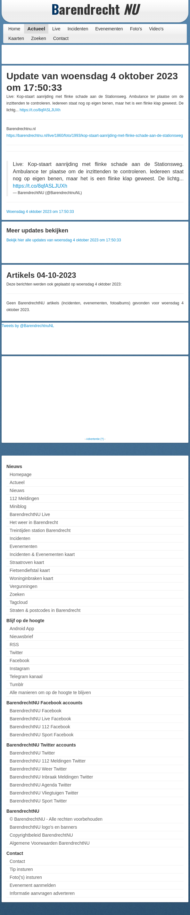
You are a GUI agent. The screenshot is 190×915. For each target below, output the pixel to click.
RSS (14, 644)
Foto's (136, 28)
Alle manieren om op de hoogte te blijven (50, 692)
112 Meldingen (24, 498)
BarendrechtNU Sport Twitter (38, 800)
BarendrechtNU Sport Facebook (41, 734)
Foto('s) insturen (26, 877)
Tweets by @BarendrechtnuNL (28, 326)
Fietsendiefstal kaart (30, 570)
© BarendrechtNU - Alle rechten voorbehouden (56, 819)
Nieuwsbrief (21, 636)
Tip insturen (21, 869)
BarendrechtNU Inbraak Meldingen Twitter (51, 776)
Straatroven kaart (27, 562)
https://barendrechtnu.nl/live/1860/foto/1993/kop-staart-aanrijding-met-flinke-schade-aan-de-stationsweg (94, 135)
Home (14, 28)
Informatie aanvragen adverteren (42, 893)
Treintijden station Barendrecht (40, 530)
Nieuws (17, 490)
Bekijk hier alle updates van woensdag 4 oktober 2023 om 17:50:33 (63, 240)
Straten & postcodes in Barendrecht (45, 610)
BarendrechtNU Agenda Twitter (40, 784)
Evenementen (109, 28)
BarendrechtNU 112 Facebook (40, 726)
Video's (156, 28)
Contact (61, 38)
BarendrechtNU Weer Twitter (38, 768)
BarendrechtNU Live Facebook (40, 718)
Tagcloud (19, 602)
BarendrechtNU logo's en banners (43, 827)
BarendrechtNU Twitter (32, 752)
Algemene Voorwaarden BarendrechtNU (50, 843)
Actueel (36, 28)
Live (56, 28)
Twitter (16, 652)
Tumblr (16, 684)
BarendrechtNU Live (30, 514)
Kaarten (16, 38)
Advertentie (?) (95, 439)
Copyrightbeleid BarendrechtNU (41, 835)
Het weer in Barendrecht (34, 522)
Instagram (19, 668)
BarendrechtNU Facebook (36, 710)
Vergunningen (23, 586)
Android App (22, 628)
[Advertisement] (135, 54)
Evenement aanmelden (33, 885)
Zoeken (38, 38)
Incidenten (78, 28)
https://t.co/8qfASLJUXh (40, 110)
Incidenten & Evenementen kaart (42, 554)
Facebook (19, 660)
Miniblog (18, 506)
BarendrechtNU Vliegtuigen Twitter (44, 792)
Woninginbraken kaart (31, 578)
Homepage (21, 474)
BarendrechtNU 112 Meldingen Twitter (48, 760)
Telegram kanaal (26, 676)
